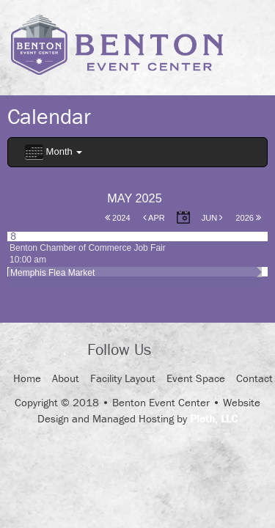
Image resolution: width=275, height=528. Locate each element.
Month (53, 152)
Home (27, 378)
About (65, 378)
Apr (154, 218)
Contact (254, 378)
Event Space (195, 378)
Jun (213, 218)
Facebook (175, 350)
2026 (248, 218)
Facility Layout (122, 378)
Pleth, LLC (214, 418)
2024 (118, 218)
